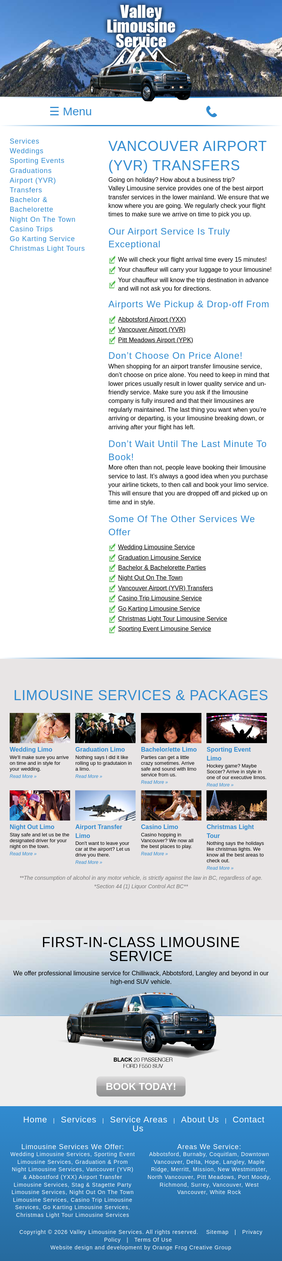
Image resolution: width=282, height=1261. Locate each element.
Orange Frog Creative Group (192, 1247)
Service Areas (139, 1119)
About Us (200, 1119)
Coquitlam (223, 1154)
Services (25, 141)
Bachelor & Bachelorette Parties (162, 567)
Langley (233, 1162)
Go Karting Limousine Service (159, 608)
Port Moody (253, 1177)
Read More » (23, 776)
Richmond (173, 1185)
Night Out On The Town (150, 577)
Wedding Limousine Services (50, 1154)
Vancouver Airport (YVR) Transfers (165, 588)
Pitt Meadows (215, 1177)
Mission (203, 1169)
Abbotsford (164, 1154)
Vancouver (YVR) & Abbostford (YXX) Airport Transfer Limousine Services (74, 1176)
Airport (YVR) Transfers (33, 185)
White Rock (225, 1192)
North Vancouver (170, 1177)
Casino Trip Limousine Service (160, 598)
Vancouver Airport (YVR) (152, 329)
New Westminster (242, 1169)
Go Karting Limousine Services (85, 1207)
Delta (193, 1162)
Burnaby (194, 1154)
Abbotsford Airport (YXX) (152, 319)
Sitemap (217, 1232)
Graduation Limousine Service (159, 557)
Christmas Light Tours (47, 248)
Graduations (31, 171)
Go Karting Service (42, 239)
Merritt (180, 1169)
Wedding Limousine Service (156, 547)
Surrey (200, 1185)
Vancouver (227, 1185)
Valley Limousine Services (106, 1232)
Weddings (27, 151)
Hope (212, 1162)
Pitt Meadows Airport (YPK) (155, 340)
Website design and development (96, 1247)
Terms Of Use (153, 1240)
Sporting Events (37, 160)
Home (35, 1119)
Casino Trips (31, 229)
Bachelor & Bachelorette (31, 204)
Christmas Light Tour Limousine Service (172, 618)
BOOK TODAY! (141, 1086)
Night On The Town (43, 219)
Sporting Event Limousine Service (164, 628)
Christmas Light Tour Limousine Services (72, 1215)
